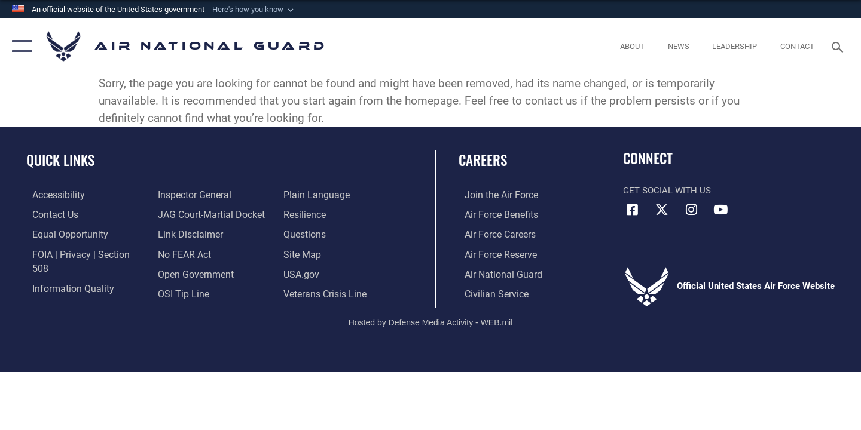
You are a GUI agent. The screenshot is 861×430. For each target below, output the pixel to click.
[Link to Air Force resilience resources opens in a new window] (305, 194)
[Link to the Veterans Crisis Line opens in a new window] (325, 273)
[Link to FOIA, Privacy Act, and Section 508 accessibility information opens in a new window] (81, 253)
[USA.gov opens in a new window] (302, 253)
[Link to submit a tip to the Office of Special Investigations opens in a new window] (180, 273)
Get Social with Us (667, 190)
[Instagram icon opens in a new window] (691, 210)
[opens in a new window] (52, 194)
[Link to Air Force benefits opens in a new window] (494, 214)
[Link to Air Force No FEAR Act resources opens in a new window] (182, 233)
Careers (483, 160)
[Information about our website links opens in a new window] (187, 214)
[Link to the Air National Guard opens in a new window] (495, 273)
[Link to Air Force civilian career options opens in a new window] (489, 292)
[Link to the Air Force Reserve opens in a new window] (494, 253)
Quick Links (60, 160)
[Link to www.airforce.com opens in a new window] (494, 194)
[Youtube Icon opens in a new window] (720, 210)
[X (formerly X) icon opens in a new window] (662, 210)
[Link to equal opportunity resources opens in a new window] (61, 233)
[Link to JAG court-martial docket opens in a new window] (207, 194)
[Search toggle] (839, 46)
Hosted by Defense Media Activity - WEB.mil (431, 320)
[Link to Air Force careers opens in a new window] (494, 233)
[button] (254, 10)
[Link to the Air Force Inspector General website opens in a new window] (61, 292)
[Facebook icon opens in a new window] (632, 210)
